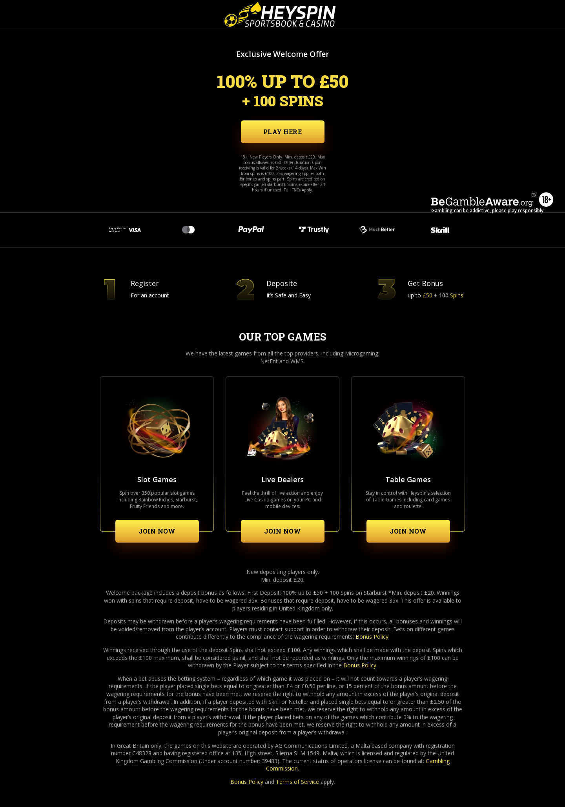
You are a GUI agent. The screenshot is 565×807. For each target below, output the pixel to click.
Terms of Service (297, 781)
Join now (157, 531)
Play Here (282, 132)
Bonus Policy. (372, 636)
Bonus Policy (359, 665)
